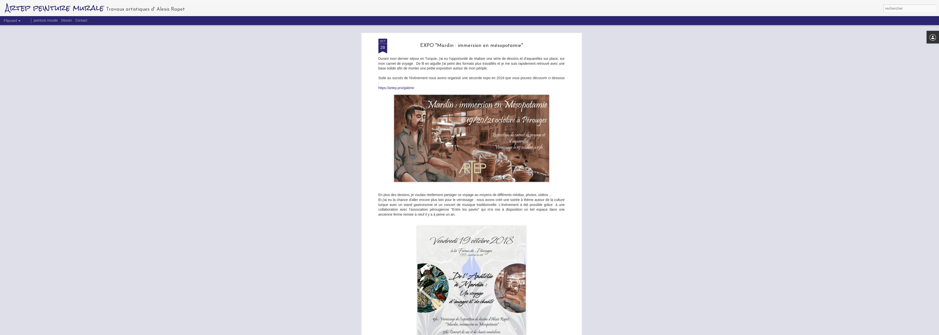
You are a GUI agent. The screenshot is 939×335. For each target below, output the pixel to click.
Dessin (66, 20)
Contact (81, 20)
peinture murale (46, 20)
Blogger (498, 332)
